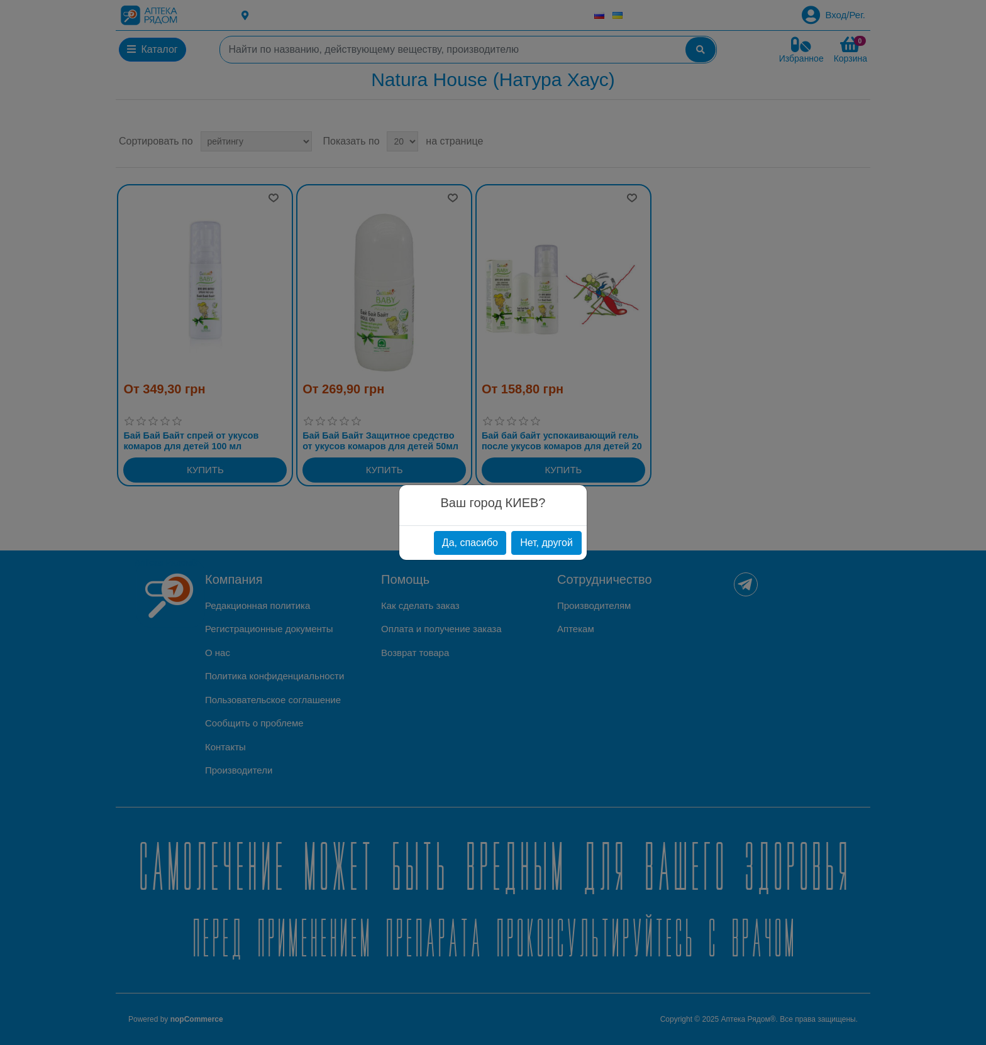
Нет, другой (546, 542)
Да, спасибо (470, 542)
